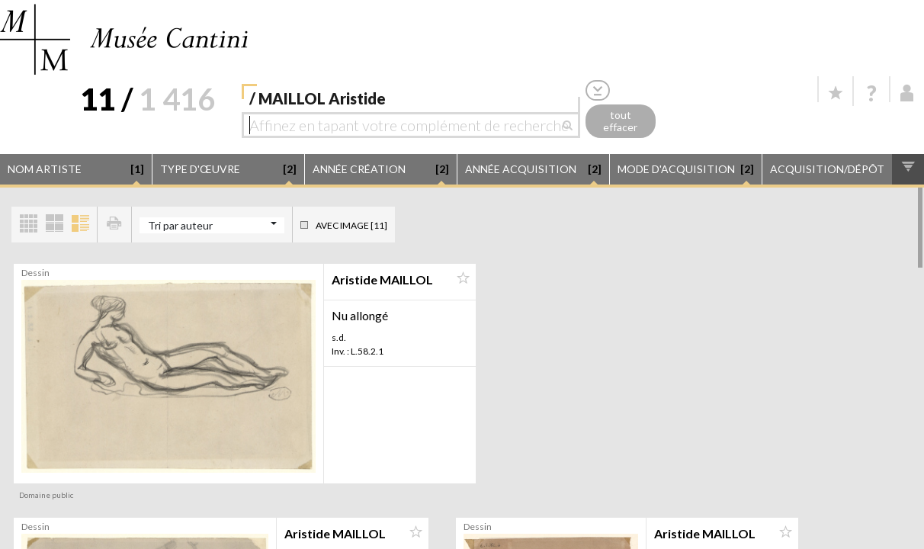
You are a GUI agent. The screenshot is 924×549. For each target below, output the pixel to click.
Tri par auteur (180, 225)
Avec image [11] (351, 225)
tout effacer (620, 121)
